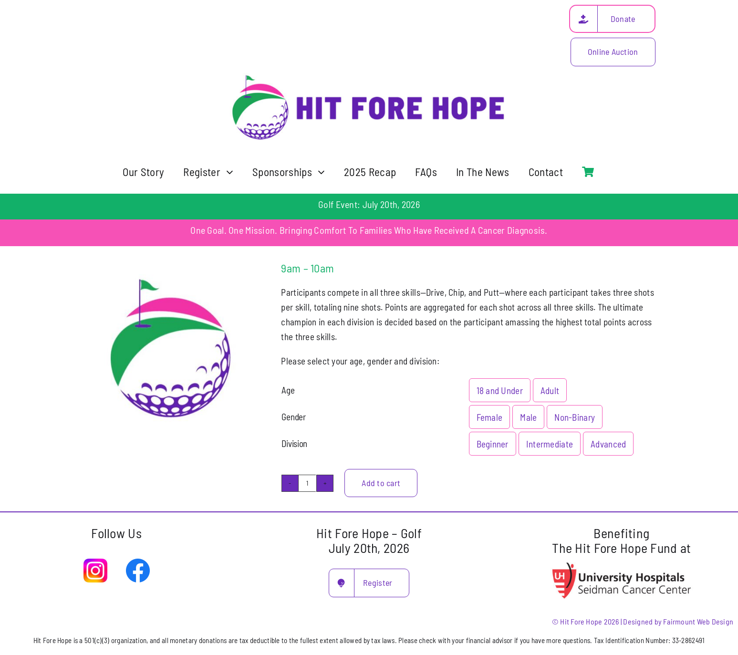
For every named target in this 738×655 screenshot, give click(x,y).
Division (294, 443)
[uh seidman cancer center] (621, 563)
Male (528, 417)
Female (490, 417)
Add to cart (381, 483)
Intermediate (549, 443)
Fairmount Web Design (698, 621)
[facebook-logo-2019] (138, 563)
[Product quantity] (307, 483)
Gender (293, 416)
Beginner (493, 443)
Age (287, 390)
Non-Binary (574, 417)
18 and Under (500, 390)
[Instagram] (95, 563)
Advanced (608, 443)
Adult (550, 390)
